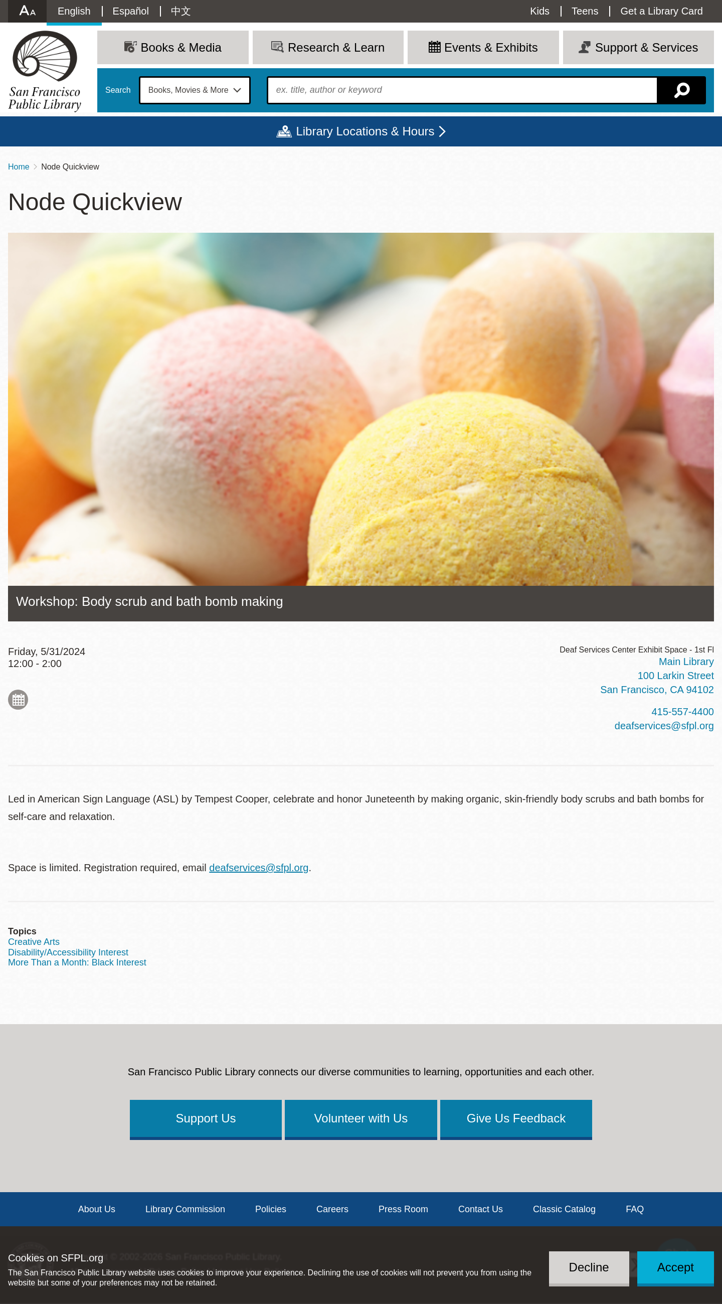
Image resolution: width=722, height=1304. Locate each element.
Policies (270, 1209)
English (74, 11)
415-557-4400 (682, 711)
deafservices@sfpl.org (664, 725)
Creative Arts (34, 942)
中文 (181, 11)
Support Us (205, 1118)
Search (118, 90)
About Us (96, 1209)
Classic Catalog (564, 1209)
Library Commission (185, 1209)
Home (19, 166)
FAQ (635, 1209)
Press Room (403, 1209)
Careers (332, 1209)
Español (131, 11)
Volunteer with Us (361, 1118)
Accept (675, 1267)
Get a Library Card (661, 11)
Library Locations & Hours (365, 131)
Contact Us (480, 1209)
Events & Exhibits (491, 47)
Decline (589, 1267)
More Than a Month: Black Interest (77, 962)
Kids (540, 11)
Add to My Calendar (18, 700)
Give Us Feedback (516, 1118)
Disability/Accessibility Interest (68, 952)
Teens (585, 11)
